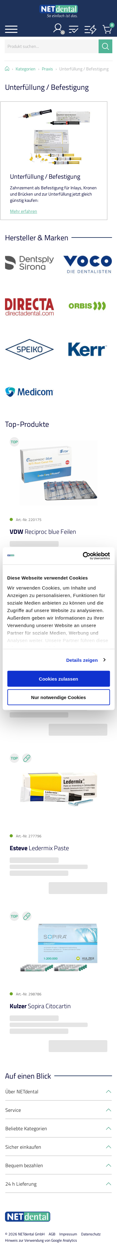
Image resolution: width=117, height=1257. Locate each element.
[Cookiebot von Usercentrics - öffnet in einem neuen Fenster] (83, 556)
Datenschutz (90, 1234)
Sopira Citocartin (40, 1006)
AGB (52, 1234)
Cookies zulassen (58, 679)
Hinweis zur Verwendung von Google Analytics (41, 1240)
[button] (73, 30)
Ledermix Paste (39, 848)
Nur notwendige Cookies (58, 697)
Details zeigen (82, 659)
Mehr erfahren (23, 211)
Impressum (68, 1234)
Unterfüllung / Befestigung (45, 176)
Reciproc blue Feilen (43, 531)
